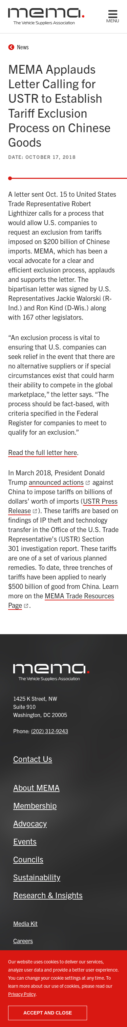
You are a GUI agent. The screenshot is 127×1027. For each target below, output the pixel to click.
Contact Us (32, 759)
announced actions (56, 482)
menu (112, 21)
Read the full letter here (42, 452)
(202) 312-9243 (49, 730)
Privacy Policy (22, 994)
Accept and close (47, 1013)
